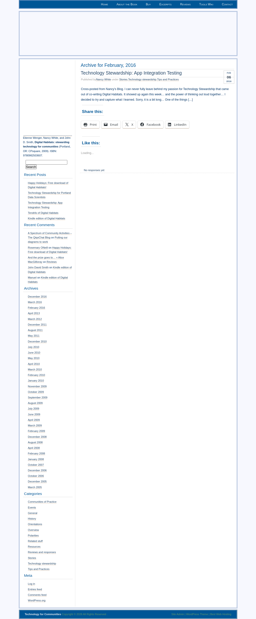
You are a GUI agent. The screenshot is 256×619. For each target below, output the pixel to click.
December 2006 (37, 470)
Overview (33, 530)
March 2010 (35, 369)
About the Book (127, 4)
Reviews (185, 4)
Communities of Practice (42, 501)
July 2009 (33, 408)
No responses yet (94, 170)
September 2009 (38, 397)
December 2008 (37, 436)
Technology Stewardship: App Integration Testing (131, 73)
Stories (123, 79)
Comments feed (37, 594)
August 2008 (35, 442)
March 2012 (35, 319)
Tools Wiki (206, 4)
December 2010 (37, 341)
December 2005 (37, 481)
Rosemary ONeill (38, 247)
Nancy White (103, 79)
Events (32, 507)
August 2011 (35, 330)
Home (104, 4)
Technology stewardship (142, 79)
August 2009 (35, 403)
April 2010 (34, 363)
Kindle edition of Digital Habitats (46, 218)
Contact (227, 4)
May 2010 (34, 358)
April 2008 (34, 447)
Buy (148, 4)
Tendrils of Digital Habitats (43, 212)
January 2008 (36, 459)
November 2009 (37, 386)
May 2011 (34, 335)
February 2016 (36, 307)
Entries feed (35, 589)
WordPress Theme (197, 614)
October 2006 (36, 475)
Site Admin (177, 614)
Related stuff (35, 541)
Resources (34, 546)
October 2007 (36, 464)
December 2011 (37, 324)
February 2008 (36, 453)
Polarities (33, 535)
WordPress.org (37, 600)
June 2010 (34, 352)
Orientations (35, 524)
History (32, 518)
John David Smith (38, 267)
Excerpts (165, 4)
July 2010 (33, 347)
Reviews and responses (42, 552)
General (32, 513)
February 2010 (36, 375)
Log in (31, 583)
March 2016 (35, 302)
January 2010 (36, 380)
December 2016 (37, 296)
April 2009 (34, 419)
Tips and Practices (168, 79)
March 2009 (35, 425)
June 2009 (34, 414)
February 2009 (36, 431)
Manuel (32, 277)
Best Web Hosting (220, 614)
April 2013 (34, 313)
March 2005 (35, 487)
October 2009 (36, 391)
